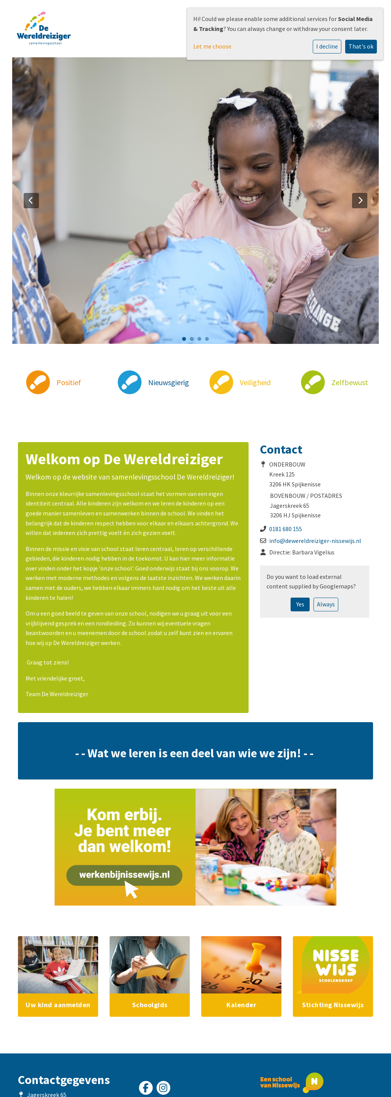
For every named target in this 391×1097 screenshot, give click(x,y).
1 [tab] (186, 341)
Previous (31, 200)
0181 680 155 (285, 529)
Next (359, 200)
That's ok (361, 46)
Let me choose (212, 46)
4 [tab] (209, 341)
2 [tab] (193, 341)
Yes (300, 604)
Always (326, 604)
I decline (327, 46)
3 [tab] (201, 341)
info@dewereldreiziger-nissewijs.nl (315, 540)
